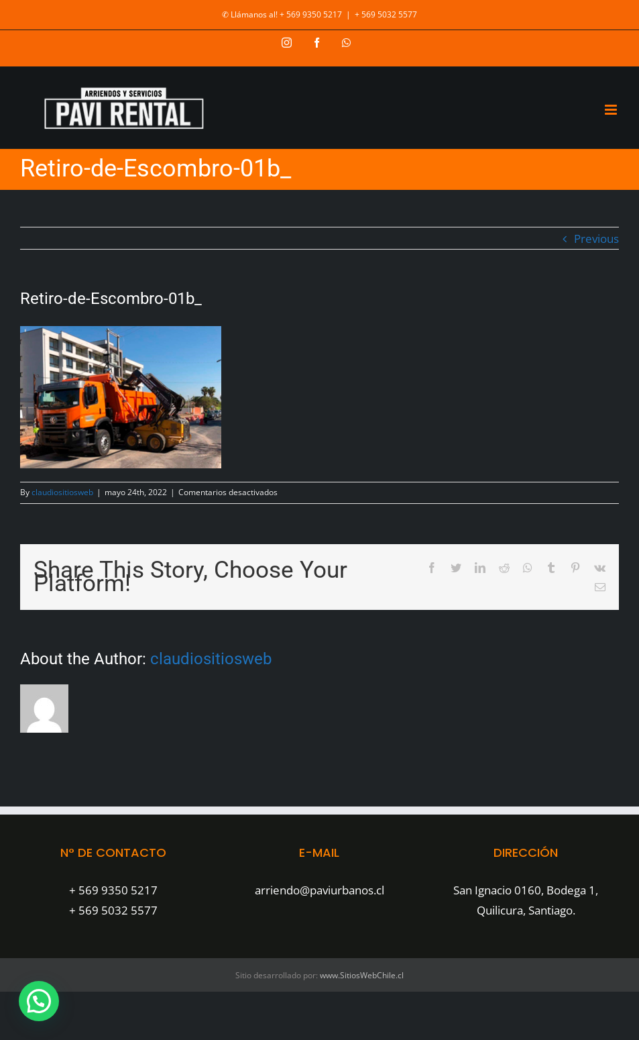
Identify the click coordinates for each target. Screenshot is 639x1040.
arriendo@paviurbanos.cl (319, 890)
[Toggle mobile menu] (612, 110)
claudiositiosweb (62, 492)
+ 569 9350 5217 (113, 890)
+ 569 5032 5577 (386, 14)
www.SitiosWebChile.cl (362, 975)
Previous (596, 238)
